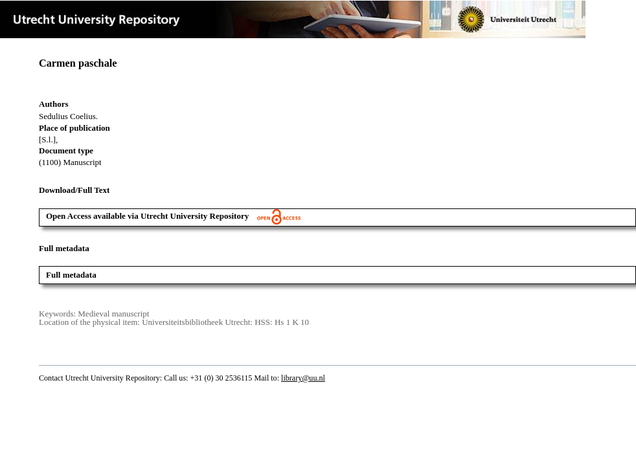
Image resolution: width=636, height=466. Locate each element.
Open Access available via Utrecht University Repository (173, 216)
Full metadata (71, 275)
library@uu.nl (303, 378)
